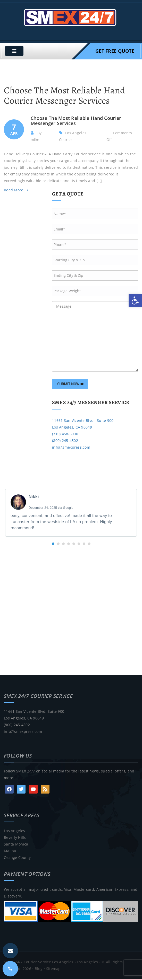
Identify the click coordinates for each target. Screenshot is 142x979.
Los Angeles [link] (14, 830)
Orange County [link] (17, 857)
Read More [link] (16, 190)
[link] (135, 300)
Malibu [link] (10, 850)
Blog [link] (39, 968)
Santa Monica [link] (16, 844)
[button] (53, 543)
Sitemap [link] (53, 968)
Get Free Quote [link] (114, 51)
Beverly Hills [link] (15, 837)
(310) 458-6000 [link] (65, 433)
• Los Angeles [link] (85, 961)
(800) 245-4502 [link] (65, 440)
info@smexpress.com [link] (71, 447)
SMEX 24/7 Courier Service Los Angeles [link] (38, 961)
